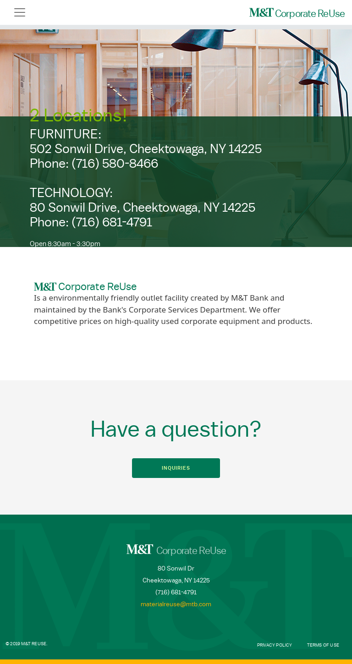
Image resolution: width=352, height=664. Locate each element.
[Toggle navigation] (19, 12)
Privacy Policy (274, 645)
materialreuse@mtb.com (176, 604)
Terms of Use (323, 645)
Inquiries (176, 468)
